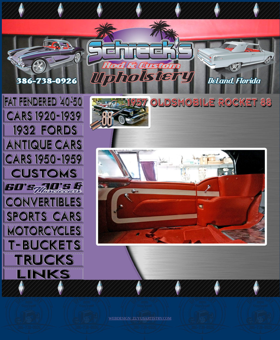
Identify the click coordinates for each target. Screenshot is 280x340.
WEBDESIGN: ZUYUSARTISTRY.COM (140, 318)
